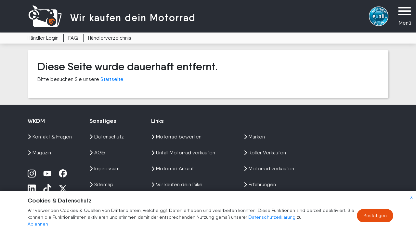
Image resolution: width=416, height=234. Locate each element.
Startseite (112, 79)
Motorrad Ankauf (172, 168)
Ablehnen (38, 224)
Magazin (39, 153)
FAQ (73, 38)
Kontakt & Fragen (50, 137)
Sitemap (101, 184)
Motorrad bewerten (176, 137)
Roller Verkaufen (265, 153)
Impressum (104, 168)
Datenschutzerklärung (272, 217)
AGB (97, 153)
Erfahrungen (260, 184)
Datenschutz (106, 137)
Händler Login (43, 38)
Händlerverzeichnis (109, 38)
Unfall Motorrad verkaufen (183, 153)
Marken (254, 137)
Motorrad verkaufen (269, 168)
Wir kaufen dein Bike (176, 184)
